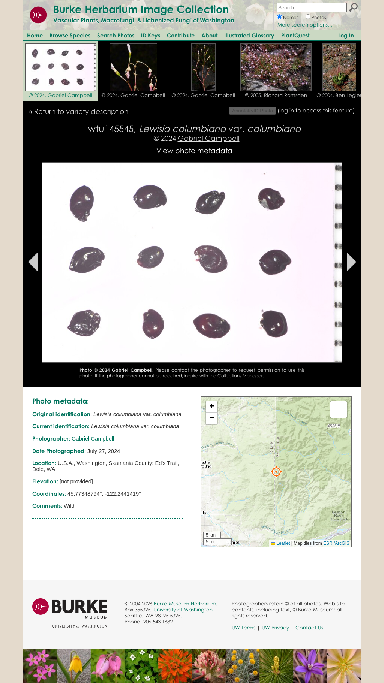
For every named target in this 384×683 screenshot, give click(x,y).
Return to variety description (81, 111)
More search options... (305, 25)
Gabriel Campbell (209, 138)
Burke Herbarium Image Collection (141, 9)
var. (220, 128)
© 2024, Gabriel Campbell (60, 95)
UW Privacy (275, 628)
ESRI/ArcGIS (336, 543)
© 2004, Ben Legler (339, 95)
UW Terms (243, 628)
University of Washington (183, 610)
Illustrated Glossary (249, 35)
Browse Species (70, 35)
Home (35, 35)
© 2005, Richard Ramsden (276, 95)
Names (290, 17)
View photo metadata (194, 150)
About (209, 35)
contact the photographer (201, 370)
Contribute (181, 35)
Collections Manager (240, 375)
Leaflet (280, 543)
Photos (319, 17)
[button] (276, 472)
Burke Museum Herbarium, (186, 604)
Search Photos (115, 35)
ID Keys (150, 35)
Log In (346, 35)
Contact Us (309, 628)
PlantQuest (295, 35)
